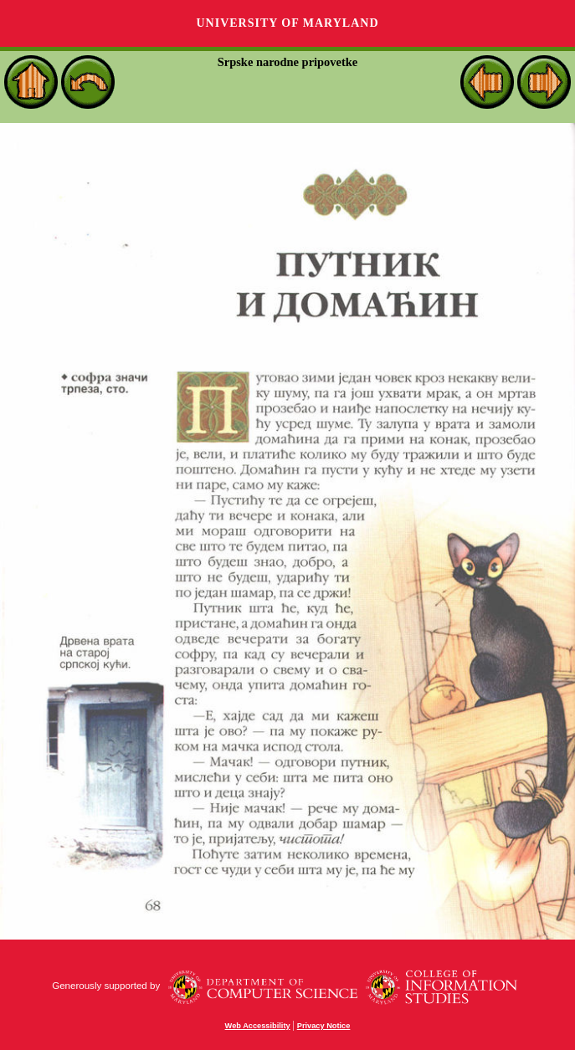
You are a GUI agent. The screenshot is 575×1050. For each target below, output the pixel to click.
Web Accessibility (257, 1026)
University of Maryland (287, 23)
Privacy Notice (324, 1026)
